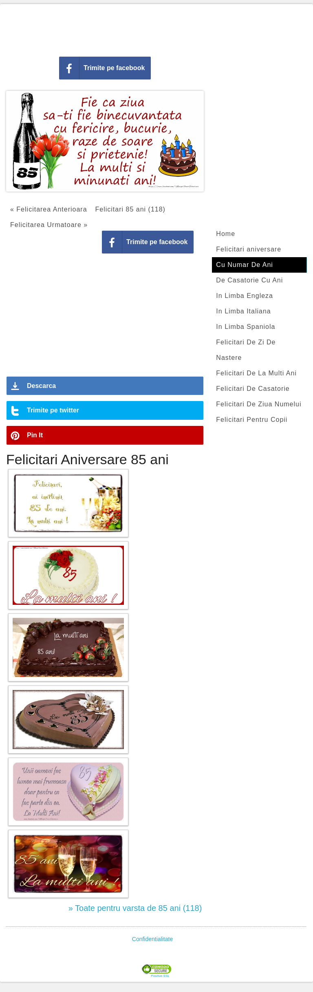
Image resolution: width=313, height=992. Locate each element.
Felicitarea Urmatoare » (49, 224)
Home (225, 233)
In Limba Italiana (243, 311)
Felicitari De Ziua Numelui (258, 404)
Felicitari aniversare (248, 249)
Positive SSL (160, 976)
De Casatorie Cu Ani (249, 280)
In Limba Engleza (244, 295)
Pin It (35, 435)
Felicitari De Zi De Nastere (246, 350)
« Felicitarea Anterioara (48, 209)
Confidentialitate (152, 939)
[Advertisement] (156, 28)
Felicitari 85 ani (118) (130, 209)
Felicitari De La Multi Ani (256, 373)
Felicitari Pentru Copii (251, 419)
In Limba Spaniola (245, 326)
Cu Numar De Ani (244, 264)
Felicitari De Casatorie (252, 388)
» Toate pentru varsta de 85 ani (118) (135, 908)
